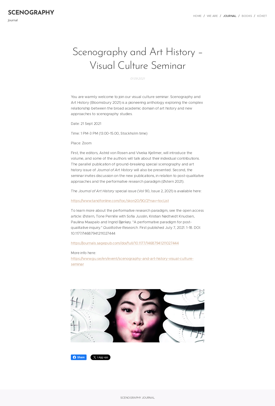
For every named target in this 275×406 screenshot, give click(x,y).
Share (79, 357)
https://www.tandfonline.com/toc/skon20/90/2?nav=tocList (120, 201)
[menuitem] (199, 16)
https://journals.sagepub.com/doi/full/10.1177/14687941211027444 (125, 243)
